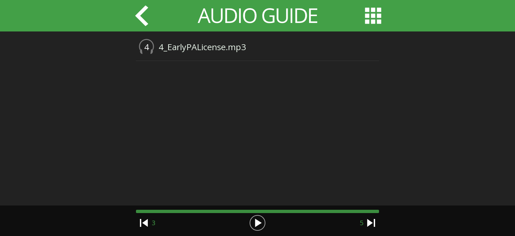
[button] (257, 223)
